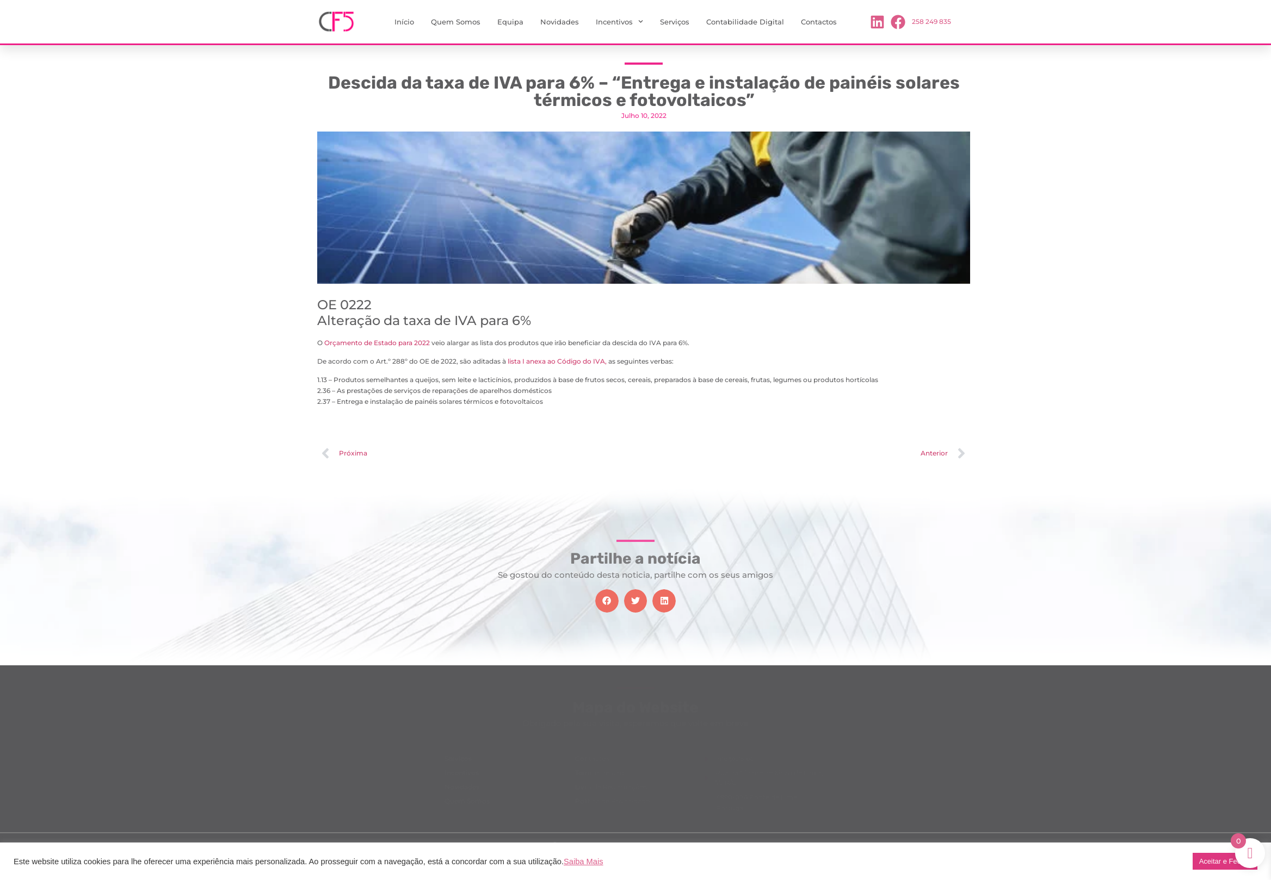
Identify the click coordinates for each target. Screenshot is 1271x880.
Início (404, 21)
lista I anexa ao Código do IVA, (556, 361)
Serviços (674, 21)
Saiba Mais (583, 861)
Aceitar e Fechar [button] (1225, 861)
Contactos (819, 21)
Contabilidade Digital (745, 21)
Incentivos (619, 21)
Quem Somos (455, 21)
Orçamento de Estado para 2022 (377, 343)
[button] (607, 601)
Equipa (510, 21)
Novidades (559, 21)
